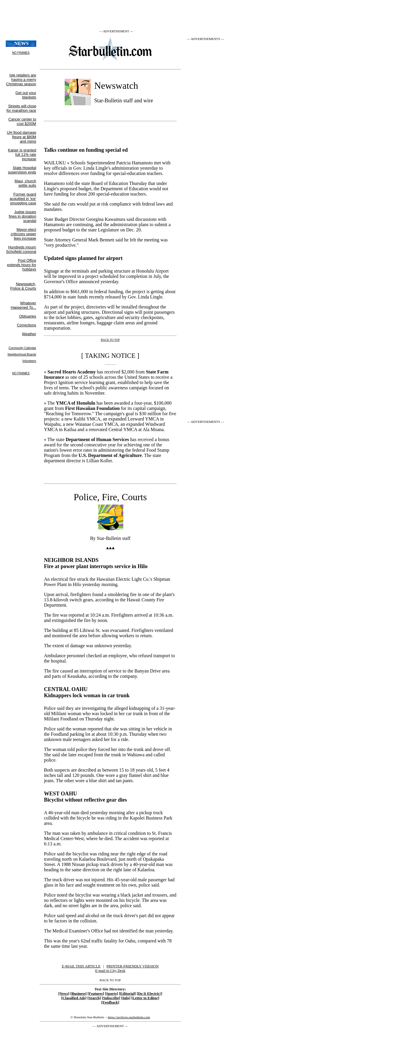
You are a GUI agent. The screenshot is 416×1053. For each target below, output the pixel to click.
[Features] (96, 994)
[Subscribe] (111, 998)
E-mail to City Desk (110, 971)
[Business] (78, 994)
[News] (63, 994)
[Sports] (111, 994)
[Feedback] (110, 1002)
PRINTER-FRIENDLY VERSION (132, 966)
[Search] (94, 998)
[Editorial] (127, 994)
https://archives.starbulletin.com (129, 1017)
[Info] (125, 998)
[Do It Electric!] (149, 994)
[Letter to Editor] (145, 998)
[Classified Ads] (73, 998)
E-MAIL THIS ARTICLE (81, 966)
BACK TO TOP (110, 980)
